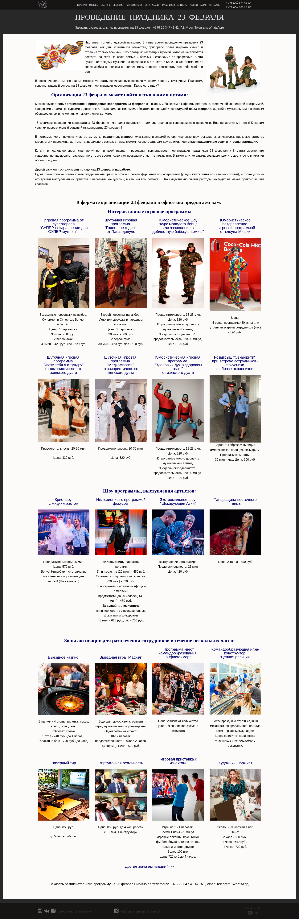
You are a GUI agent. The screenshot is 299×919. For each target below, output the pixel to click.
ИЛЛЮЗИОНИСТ (134, 5)
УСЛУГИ (194, 5)
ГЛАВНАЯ (82, 5)
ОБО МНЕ (106, 5)
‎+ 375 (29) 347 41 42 (238, 2)
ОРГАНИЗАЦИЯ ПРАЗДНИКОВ (160, 5)
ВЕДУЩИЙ (118, 5)
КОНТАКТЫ (214, 5)
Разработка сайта (253, 908)
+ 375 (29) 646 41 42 (238, 6)
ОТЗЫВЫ (93, 5)
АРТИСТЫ (182, 5)
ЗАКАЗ (203, 5)
